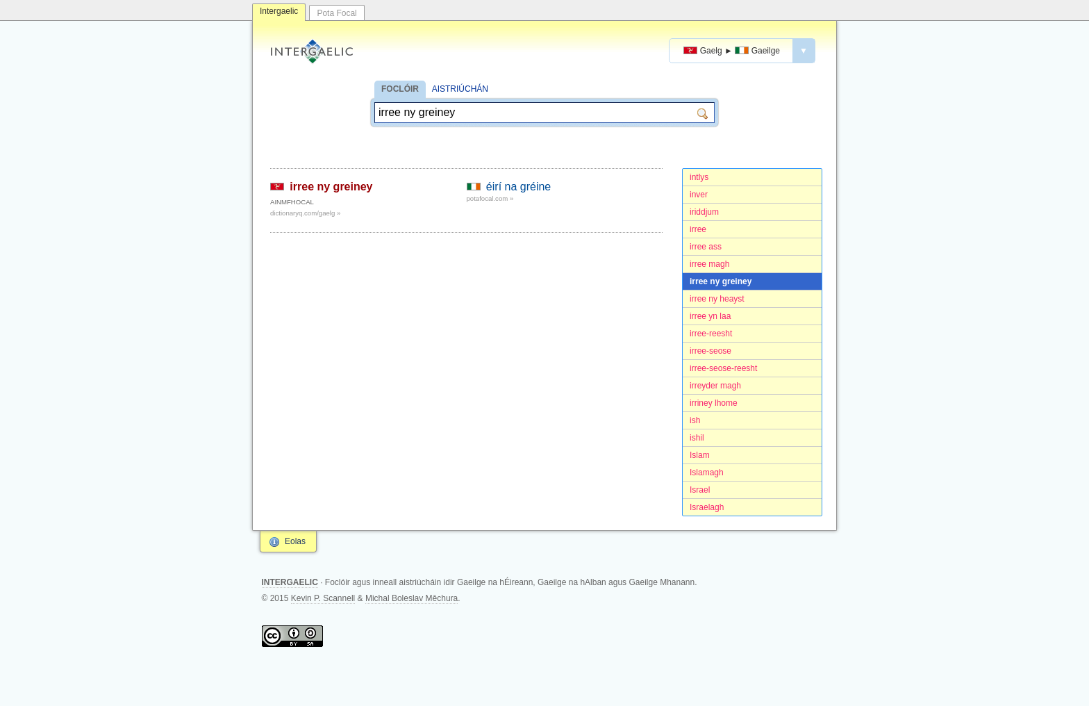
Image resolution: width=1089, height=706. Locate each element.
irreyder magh (715, 386)
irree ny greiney (720, 281)
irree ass (706, 247)
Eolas (295, 541)
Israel (700, 490)
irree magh (709, 264)
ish (695, 420)
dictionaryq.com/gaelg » (305, 213)
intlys (699, 177)
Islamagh (707, 472)
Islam (700, 455)
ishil (697, 438)
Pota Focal (336, 13)
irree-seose (710, 351)
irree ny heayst (717, 299)
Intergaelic (279, 11)
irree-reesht (711, 333)
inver (699, 194)
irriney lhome (714, 403)
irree (698, 229)
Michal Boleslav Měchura (411, 598)
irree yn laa (710, 316)
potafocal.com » (490, 198)
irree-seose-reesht (723, 368)
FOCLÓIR (400, 89)
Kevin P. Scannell (323, 598)
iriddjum (704, 212)
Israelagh (707, 507)
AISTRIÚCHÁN (460, 89)
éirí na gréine (518, 186)
